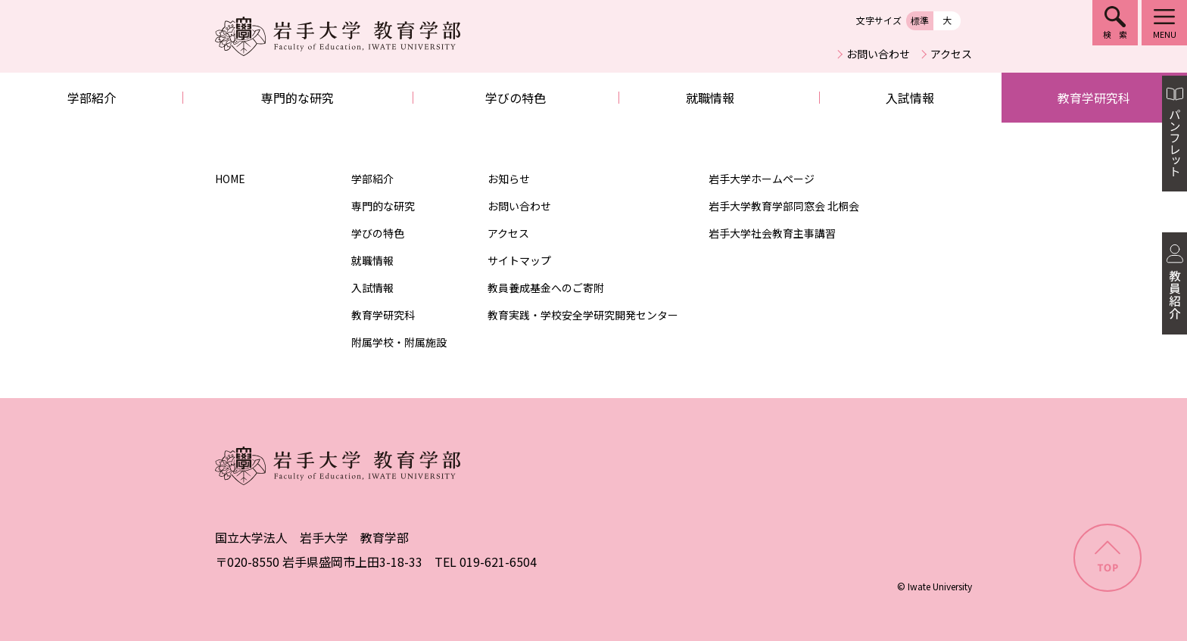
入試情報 (910, 98)
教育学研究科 (1094, 98)
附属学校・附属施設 (399, 342)
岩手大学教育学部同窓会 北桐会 (784, 205)
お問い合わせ (878, 53)
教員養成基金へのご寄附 (546, 287)
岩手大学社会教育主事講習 (772, 233)
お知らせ (509, 178)
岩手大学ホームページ (762, 178)
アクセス (951, 53)
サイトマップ (519, 260)
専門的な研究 (297, 98)
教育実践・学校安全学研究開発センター (583, 314)
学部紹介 (91, 98)
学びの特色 (515, 98)
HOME (230, 178)
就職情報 (710, 98)
